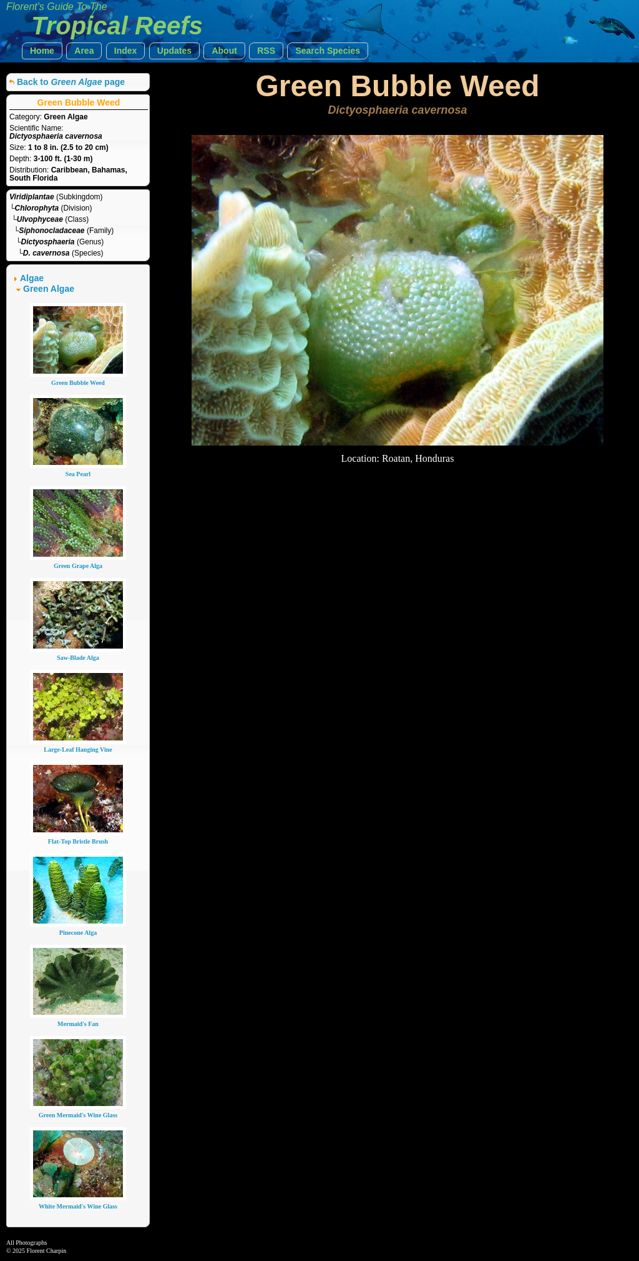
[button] (42, 50)
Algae (32, 278)
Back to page (71, 82)
